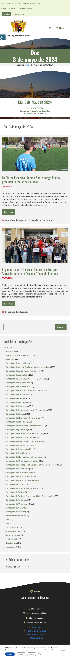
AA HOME (7, 347)
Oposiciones (11, 543)
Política (8, 523)
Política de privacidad (36, 630)
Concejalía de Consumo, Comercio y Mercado (26, 390)
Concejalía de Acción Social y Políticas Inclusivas (27, 367)
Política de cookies (36, 634)
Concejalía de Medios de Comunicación (23, 441)
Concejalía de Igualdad (16, 421)
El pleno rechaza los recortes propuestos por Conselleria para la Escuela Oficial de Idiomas (30, 271)
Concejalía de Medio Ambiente (19, 437)
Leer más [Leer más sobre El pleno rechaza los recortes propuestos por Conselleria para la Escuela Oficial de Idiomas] (8, 303)
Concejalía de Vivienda (15, 507)
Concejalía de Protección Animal (20, 472)
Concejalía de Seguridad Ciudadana (21, 488)
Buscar (60, 327)
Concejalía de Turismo (15, 500)
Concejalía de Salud (14, 484)
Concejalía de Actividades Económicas (23, 371)
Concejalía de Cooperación (17, 394)
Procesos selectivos (12, 531)
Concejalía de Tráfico (15, 492)
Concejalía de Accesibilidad (17, 363)
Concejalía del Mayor (15, 511)
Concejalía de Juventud (16, 429)
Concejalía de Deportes (39, 111)
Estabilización (11, 539)
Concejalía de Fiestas (15, 414)
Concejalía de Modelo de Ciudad (20, 445)
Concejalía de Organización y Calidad (22, 461)
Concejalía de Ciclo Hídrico (17, 382)
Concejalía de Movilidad (16, 453)
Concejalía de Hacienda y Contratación (23, 418)
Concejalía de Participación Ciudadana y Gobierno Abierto (32, 464)
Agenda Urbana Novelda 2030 (19, 355)
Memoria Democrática (15, 515)
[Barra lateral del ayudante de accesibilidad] (3, 37)
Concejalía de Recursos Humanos (20, 476)
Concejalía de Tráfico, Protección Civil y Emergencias (29, 496)
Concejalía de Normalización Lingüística (23, 457)
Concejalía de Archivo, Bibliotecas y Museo (25, 378)
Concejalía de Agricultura (17, 375)
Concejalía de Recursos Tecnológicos (22, 480)
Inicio (28, 64)
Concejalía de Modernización (18, 449)
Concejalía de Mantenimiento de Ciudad (24, 433)
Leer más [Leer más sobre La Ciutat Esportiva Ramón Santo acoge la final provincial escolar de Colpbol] (8, 212)
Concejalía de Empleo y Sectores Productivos (26, 410)
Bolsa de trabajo (13, 535)
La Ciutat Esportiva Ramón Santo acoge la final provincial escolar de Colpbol (31, 179)
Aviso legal (36, 627)
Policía (8, 519)
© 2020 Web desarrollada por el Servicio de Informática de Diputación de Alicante (35, 652)
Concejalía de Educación (35, 113)
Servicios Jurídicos (13, 527)
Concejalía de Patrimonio (17, 468)
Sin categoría (9, 547)
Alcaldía (9, 359)
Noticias (7, 351)
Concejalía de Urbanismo (17, 504)
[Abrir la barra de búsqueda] (50, 28)
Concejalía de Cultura (15, 398)
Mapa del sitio (36, 637)
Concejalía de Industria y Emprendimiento (25, 425)
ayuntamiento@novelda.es (29, 3)
